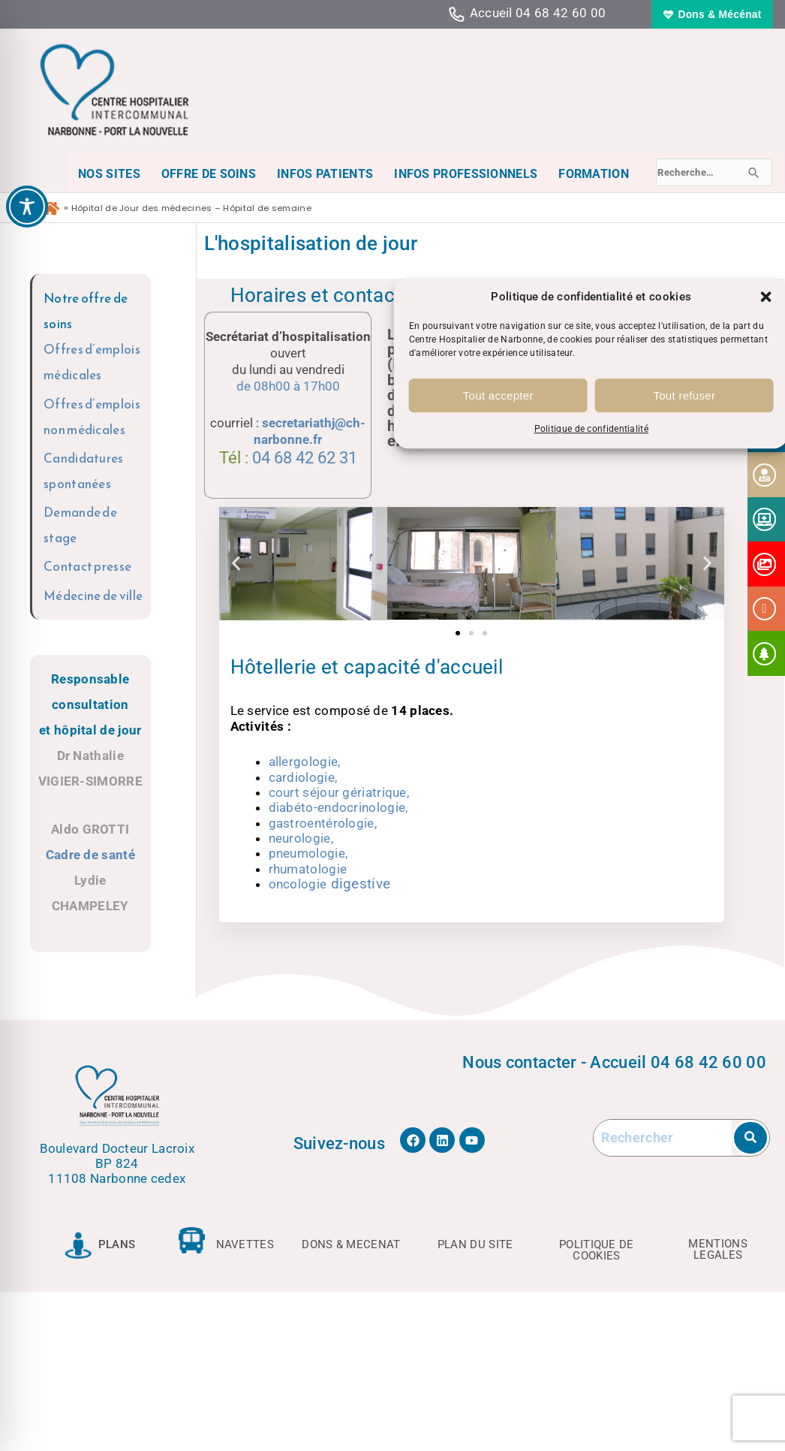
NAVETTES (245, 1244)
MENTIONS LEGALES (717, 1249)
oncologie (330, 883)
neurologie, (301, 838)
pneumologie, (308, 853)
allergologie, (305, 761)
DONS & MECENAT (351, 1244)
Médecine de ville (93, 595)
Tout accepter (498, 395)
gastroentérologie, (323, 823)
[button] (766, 296)
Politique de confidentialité (591, 429)
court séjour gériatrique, (339, 792)
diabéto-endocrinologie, (338, 807)
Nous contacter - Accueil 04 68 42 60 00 (614, 1062)
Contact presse (87, 566)
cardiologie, (303, 777)
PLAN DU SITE (475, 1244)
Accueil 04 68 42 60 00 (538, 12)
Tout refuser (684, 395)
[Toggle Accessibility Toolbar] (27, 206)
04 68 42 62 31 (304, 457)
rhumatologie (308, 868)
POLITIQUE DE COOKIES (596, 1250)
